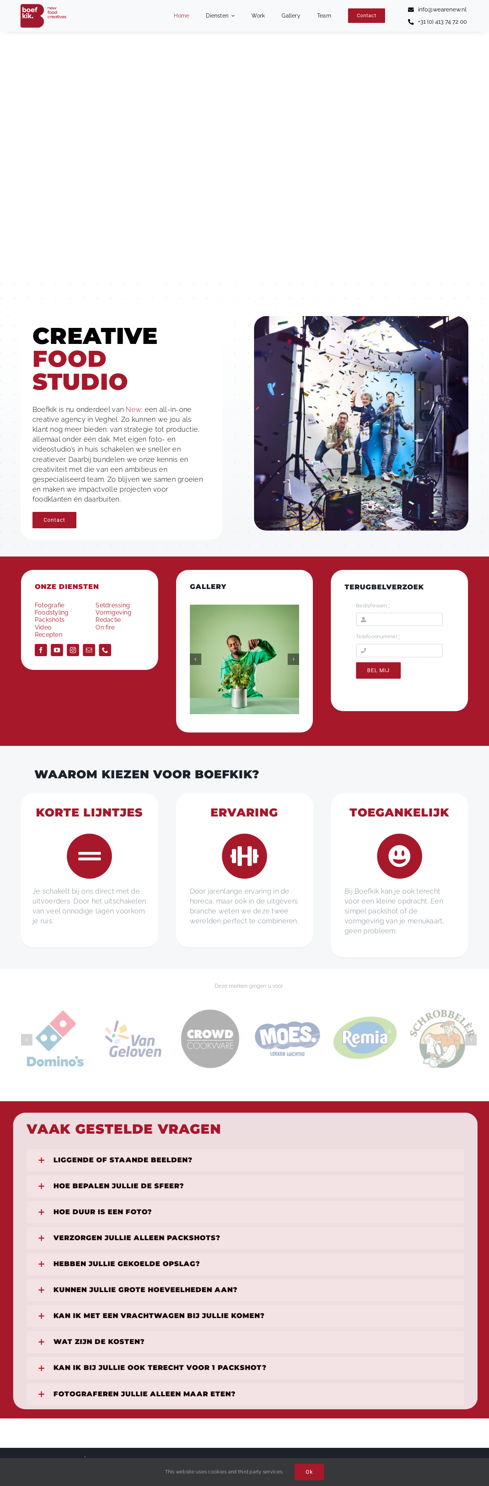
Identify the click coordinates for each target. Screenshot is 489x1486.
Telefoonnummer (378, 636)
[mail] (89, 650)
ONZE (67, 586)
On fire (105, 627)
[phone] (105, 650)
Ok (309, 1472)
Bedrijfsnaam (373, 605)
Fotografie (49, 605)
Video (43, 627)
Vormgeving (113, 612)
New (133, 409)
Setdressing (113, 605)
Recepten (48, 634)
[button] (195, 659)
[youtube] (57, 650)
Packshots (50, 619)
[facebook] (41, 650)
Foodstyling (52, 612)
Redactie (108, 619)
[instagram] (73, 650)
